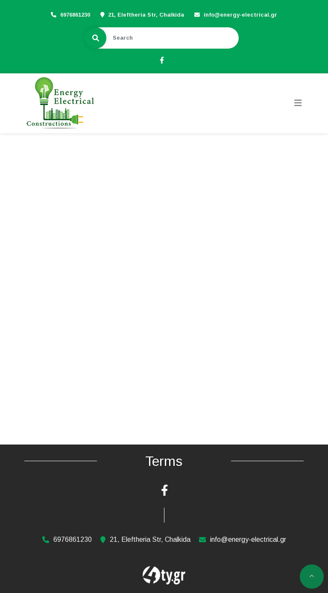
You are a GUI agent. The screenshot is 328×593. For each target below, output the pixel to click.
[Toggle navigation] (298, 103)
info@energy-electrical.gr (240, 15)
